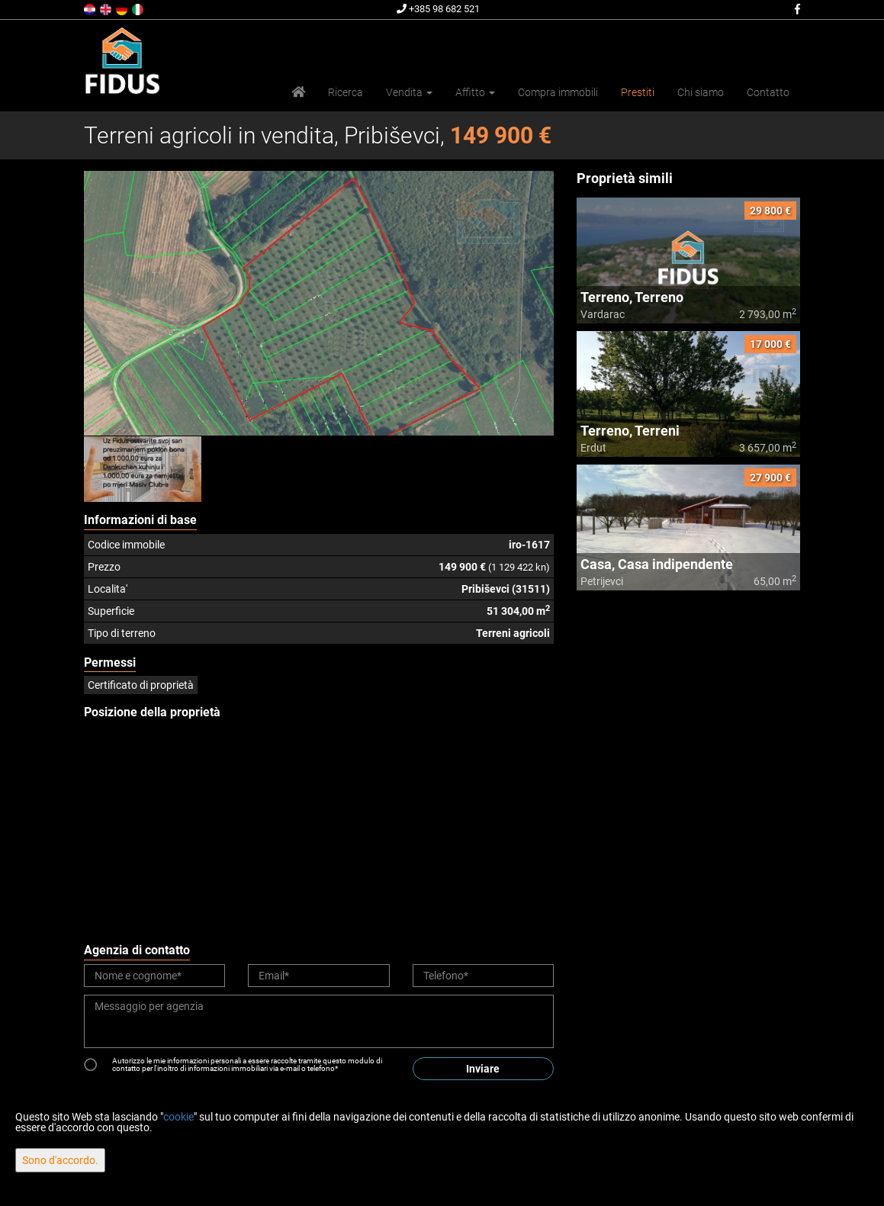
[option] (143, 469)
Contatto (768, 92)
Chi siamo (700, 92)
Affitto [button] (475, 92)
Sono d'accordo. (60, 1160)
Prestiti (637, 92)
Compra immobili (558, 92)
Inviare (483, 1069)
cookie (178, 1117)
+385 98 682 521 (438, 8)
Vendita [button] (409, 92)
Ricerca (345, 92)
